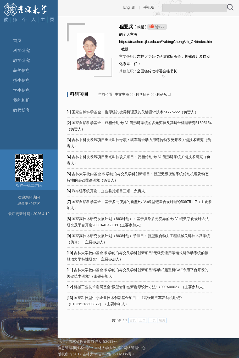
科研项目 (164, 94)
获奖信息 (21, 70)
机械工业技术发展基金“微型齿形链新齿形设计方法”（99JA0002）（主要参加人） (140, 287)
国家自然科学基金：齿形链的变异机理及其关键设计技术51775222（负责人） (135, 112)
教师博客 (21, 110)
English (129, 7)
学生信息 (21, 90)
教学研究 (21, 60)
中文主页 (122, 94)
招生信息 (21, 80)
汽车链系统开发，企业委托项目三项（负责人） (110, 191)
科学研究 (21, 50)
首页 (17, 40)
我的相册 (21, 100)
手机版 (148, 7)
